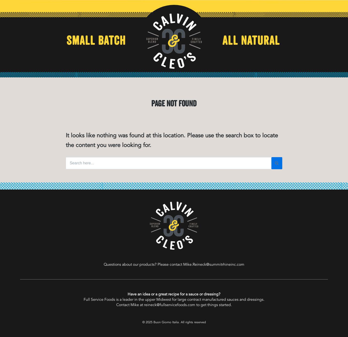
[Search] (276, 163)
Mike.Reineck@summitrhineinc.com (213, 264)
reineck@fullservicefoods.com (169, 305)
